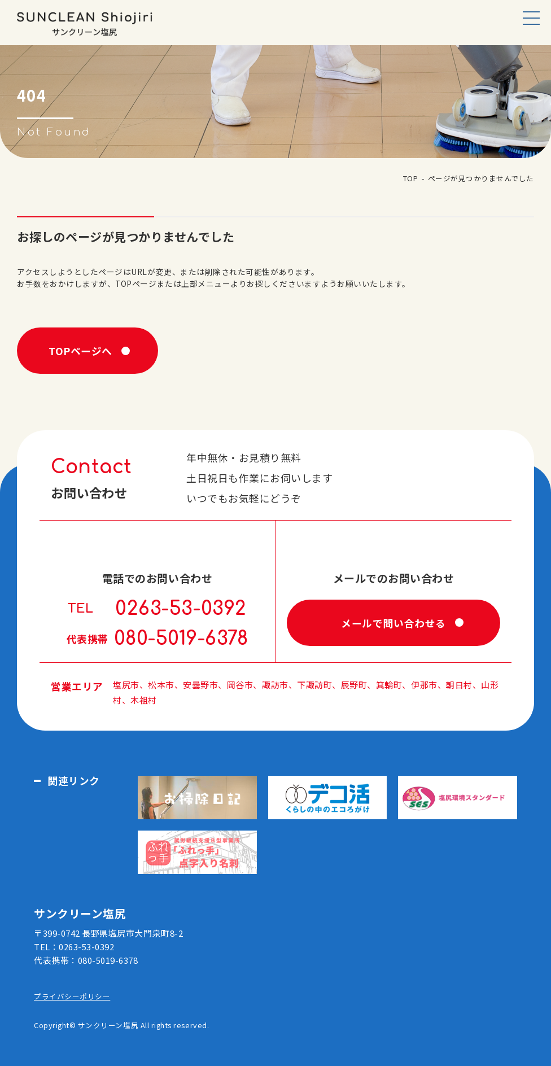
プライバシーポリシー (72, 996)
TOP (410, 178)
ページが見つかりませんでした (481, 178)
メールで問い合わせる (393, 622)
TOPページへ (80, 350)
